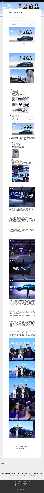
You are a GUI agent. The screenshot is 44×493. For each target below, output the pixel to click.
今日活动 (15, 483)
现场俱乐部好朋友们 (25, 483)
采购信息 (19, 483)
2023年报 (19, 485)
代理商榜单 (25, 484)
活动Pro (26, 489)
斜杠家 (18, 489)
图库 (15, 485)
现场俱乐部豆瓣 (22, 489)
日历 (15, 484)
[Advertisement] (22, 460)
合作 (29, 481)
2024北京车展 (19, 484)
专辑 (19, 481)
